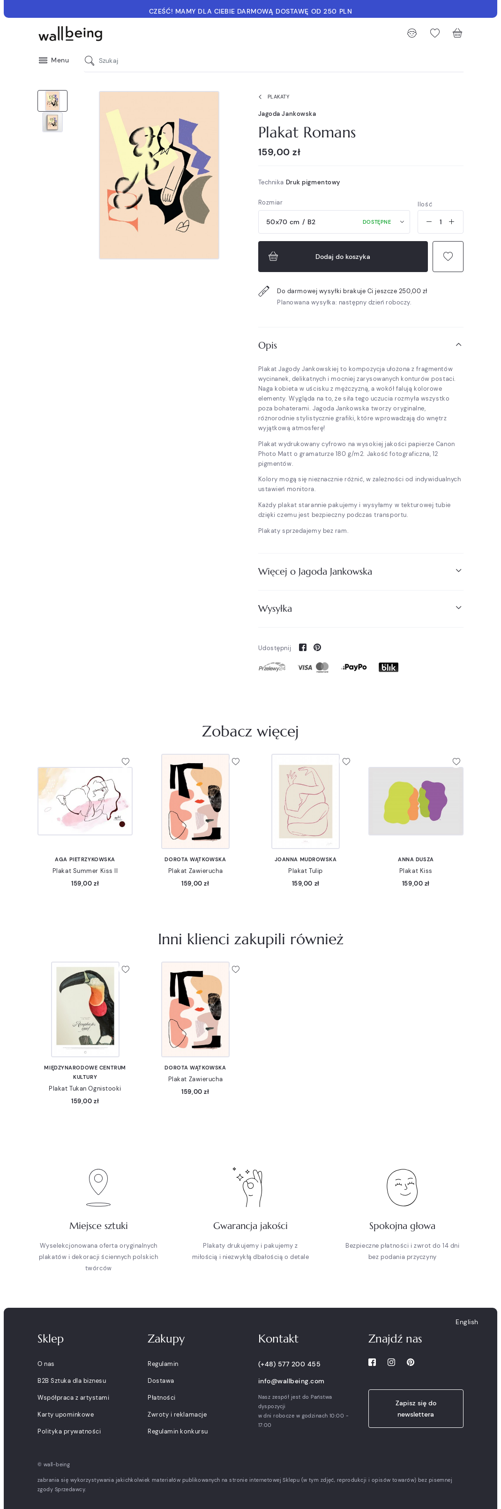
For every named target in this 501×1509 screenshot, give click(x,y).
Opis (361, 345)
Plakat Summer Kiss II (85, 871)
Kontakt (278, 1339)
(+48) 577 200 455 (289, 1364)
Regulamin (163, 1364)
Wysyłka (361, 608)
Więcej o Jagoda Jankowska (361, 571)
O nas (46, 1364)
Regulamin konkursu (178, 1431)
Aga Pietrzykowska (85, 859)
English (467, 1322)
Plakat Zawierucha (195, 871)
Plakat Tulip (305, 871)
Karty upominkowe (65, 1414)
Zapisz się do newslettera (416, 1408)
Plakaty (272, 97)
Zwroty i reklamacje (177, 1414)
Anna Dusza (416, 859)
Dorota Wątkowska (195, 859)
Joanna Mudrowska (306, 859)
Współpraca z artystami (73, 1398)
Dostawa (161, 1381)
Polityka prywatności (69, 1431)
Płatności (162, 1398)
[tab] (361, 345)
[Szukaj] (92, 60)
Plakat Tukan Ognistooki (85, 1088)
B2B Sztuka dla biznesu (71, 1381)
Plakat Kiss (416, 871)
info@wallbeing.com (291, 1381)
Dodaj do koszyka (318, 256)
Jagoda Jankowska (287, 114)
